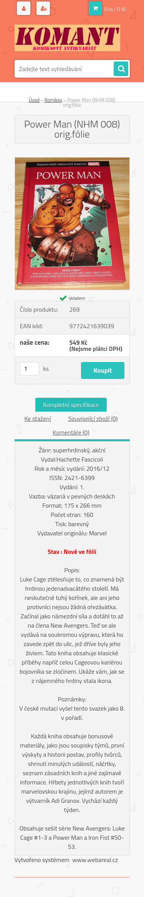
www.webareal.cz (95, 859)
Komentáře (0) (71, 432)
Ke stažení (37, 418)
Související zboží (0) (93, 418)
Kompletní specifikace (71, 404)
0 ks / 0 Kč (115, 9)
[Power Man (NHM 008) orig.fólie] (72, 160)
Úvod (34, 100)
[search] (121, 69)
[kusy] (29, 368)
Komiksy (53, 100)
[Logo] (67, 37)
